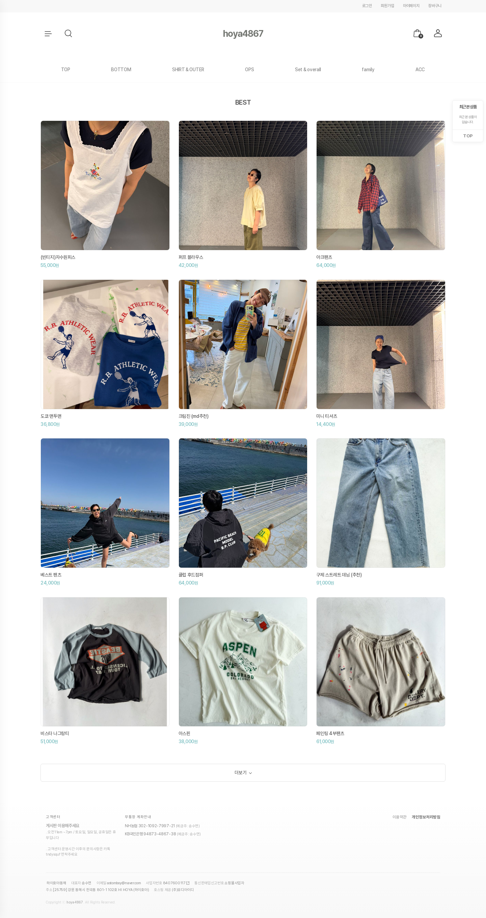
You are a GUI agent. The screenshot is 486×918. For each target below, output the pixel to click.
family (368, 69)
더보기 (240, 773)
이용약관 (400, 818)
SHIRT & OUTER (188, 69)
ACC (420, 69)
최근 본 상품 (468, 106)
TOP (65, 69)
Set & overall (308, 69)
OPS (249, 69)
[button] (69, 34)
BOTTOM (121, 69)
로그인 (367, 5)
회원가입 (387, 5)
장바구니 (434, 5)
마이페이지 (411, 5)
